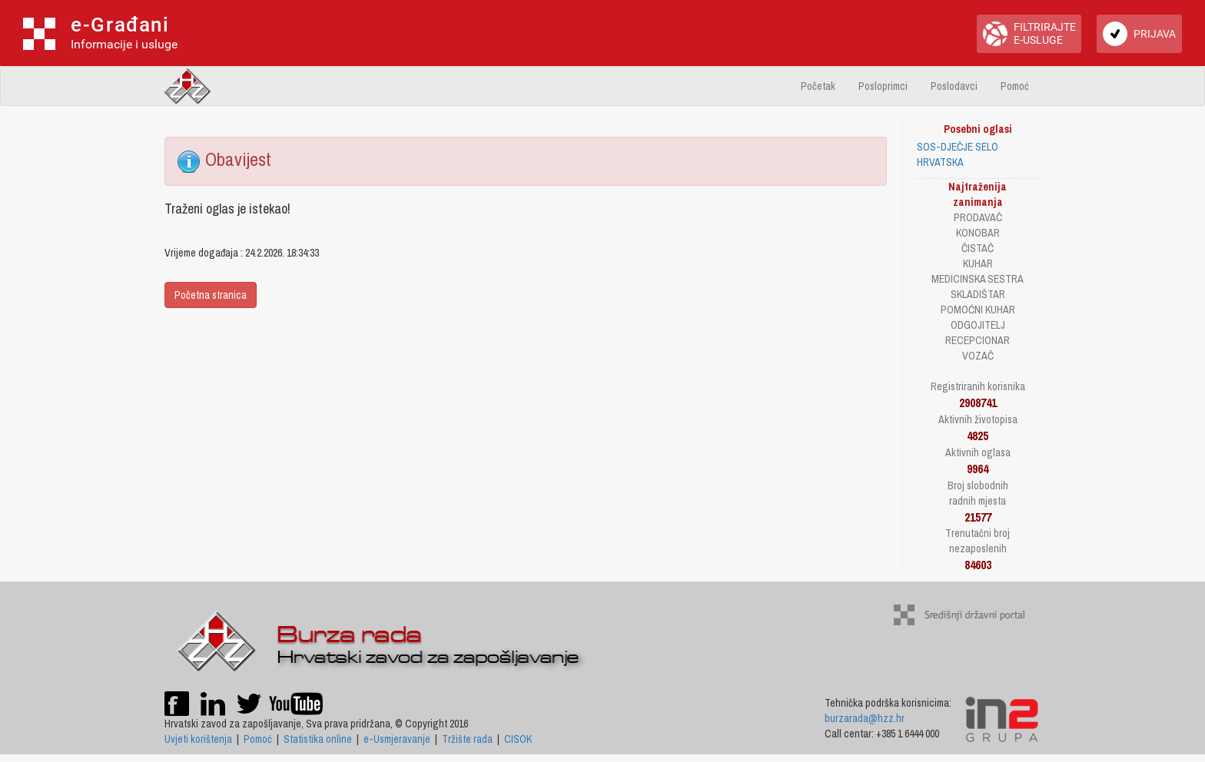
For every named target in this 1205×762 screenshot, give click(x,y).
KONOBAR (978, 233)
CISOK (518, 739)
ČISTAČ (977, 248)
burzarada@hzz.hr (865, 718)
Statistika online (318, 739)
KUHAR (978, 263)
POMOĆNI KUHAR (978, 309)
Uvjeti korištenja (198, 739)
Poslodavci (954, 86)
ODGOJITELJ (978, 325)
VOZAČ (978, 356)
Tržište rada (467, 739)
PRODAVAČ (978, 217)
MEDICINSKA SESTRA (977, 279)
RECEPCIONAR (977, 340)
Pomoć (1015, 86)
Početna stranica (210, 295)
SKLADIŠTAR (978, 294)
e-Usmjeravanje (396, 739)
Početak (818, 86)
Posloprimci (883, 86)
